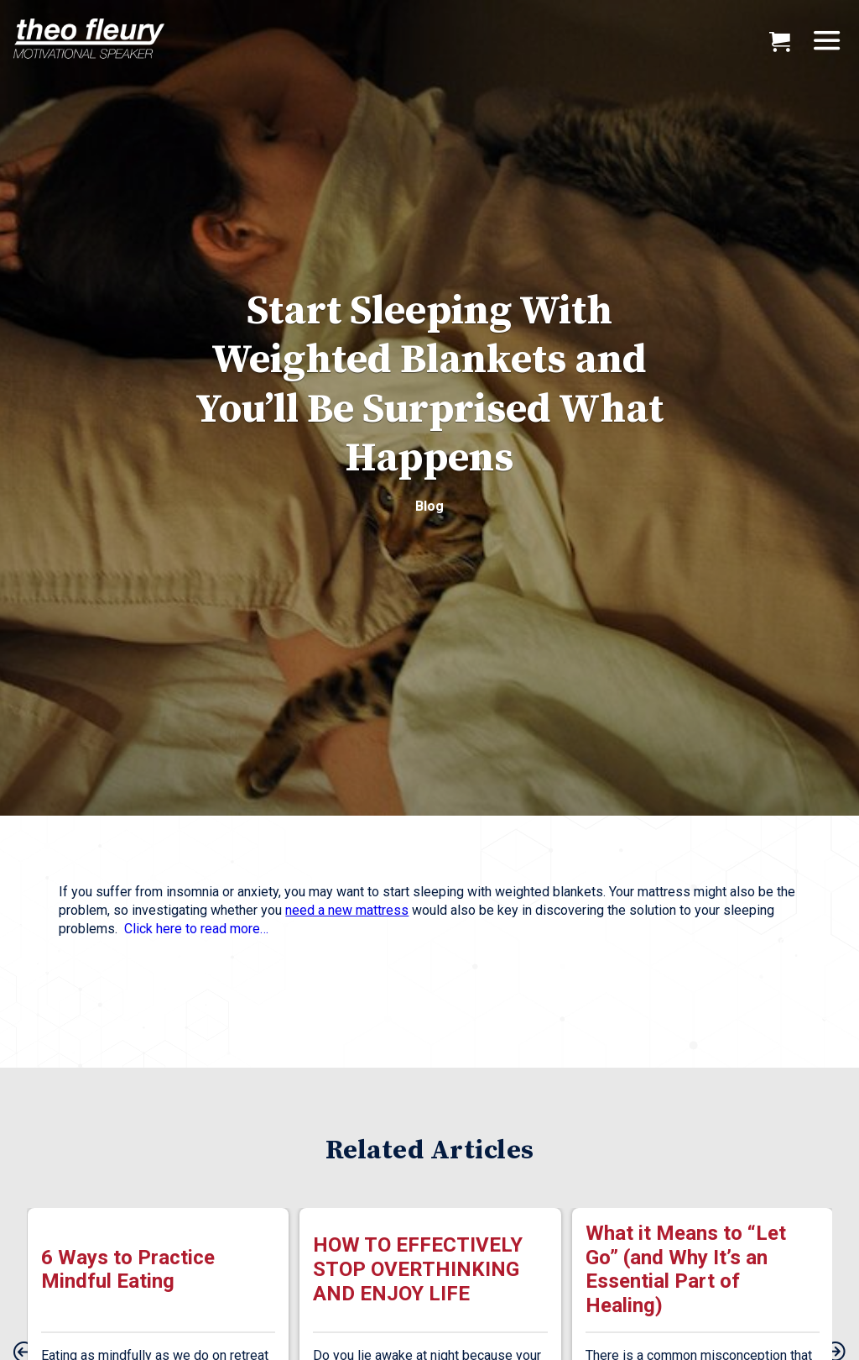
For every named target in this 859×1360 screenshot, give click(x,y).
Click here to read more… (196, 929)
